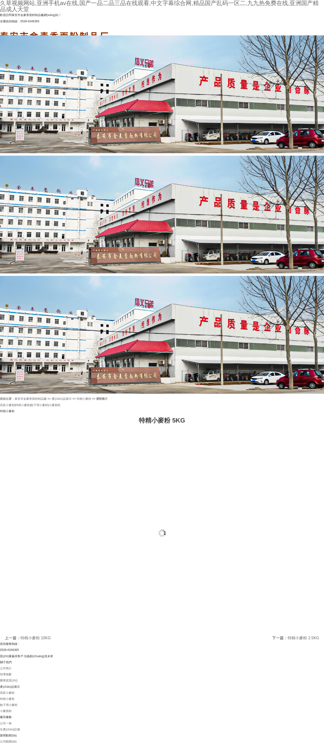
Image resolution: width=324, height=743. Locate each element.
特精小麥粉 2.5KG (303, 638)
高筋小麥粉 (7, 405)
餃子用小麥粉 (39, 405)
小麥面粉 (54, 405)
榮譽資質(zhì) (8, 680)
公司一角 (6, 723)
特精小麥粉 (84, 398)
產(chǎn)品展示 (62, 398)
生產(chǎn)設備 (10, 729)
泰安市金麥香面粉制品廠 (31, 398)
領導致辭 (6, 674)
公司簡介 (6, 668)
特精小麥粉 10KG (35, 638)
